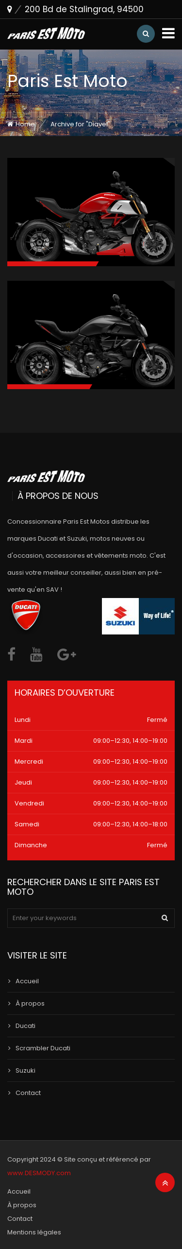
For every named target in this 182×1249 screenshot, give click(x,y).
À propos (30, 1003)
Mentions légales (34, 1232)
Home (25, 124)
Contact (28, 1092)
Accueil (27, 981)
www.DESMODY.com (39, 1173)
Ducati (25, 1025)
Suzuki (25, 1070)
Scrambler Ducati (43, 1048)
